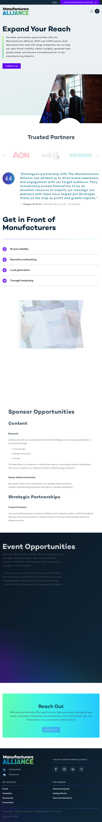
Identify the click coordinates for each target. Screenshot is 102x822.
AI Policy (17, 811)
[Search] (92, 11)
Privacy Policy (8, 811)
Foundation (7, 793)
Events (5, 789)
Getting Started (60, 793)
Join (78, 2)
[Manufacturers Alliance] (16, 11)
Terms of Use (56, 811)
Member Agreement (43, 811)
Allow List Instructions (62, 798)
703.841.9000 (15, 770)
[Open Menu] (97, 11)
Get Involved (9, 782)
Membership (8, 798)
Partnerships (8, 803)
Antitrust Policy (28, 811)
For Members (59, 782)
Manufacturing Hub (61, 789)
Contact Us (12, 66)
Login (54, 2)
